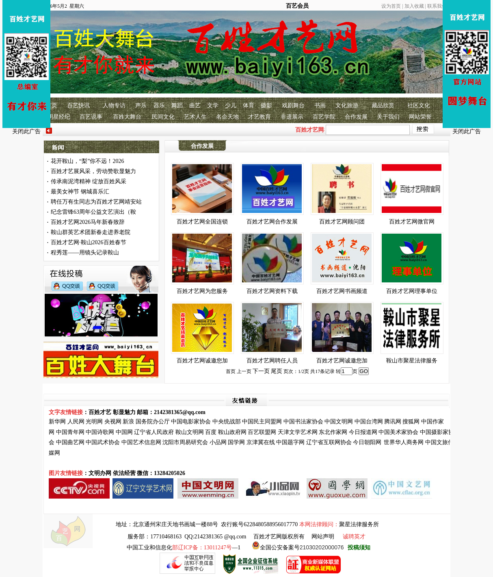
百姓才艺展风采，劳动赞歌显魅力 (93, 171)
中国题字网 (290, 442)
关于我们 (388, 117)
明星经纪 (59, 117)
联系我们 (437, 6)
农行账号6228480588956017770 (259, 524)
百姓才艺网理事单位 (411, 291)
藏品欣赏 (383, 105)
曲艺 (195, 105)
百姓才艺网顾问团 (342, 222)
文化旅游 (346, 105)
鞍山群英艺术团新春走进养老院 (90, 232)
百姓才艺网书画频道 (342, 291)
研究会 (199, 442)
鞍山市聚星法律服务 (411, 361)
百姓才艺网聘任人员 (272, 361)
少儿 (230, 105)
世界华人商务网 (404, 442)
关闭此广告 (26, 131)
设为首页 (391, 6)
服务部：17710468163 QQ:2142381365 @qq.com (187, 537)
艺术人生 (195, 117)
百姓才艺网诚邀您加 (202, 361)
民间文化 (163, 117)
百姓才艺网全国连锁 (202, 222)
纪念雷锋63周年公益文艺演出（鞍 (93, 212)
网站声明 (322, 537)
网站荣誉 (420, 117)
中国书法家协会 (303, 422)
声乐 (141, 105)
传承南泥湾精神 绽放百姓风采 (88, 181)
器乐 (159, 105)
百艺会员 (297, 6)
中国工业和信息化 (149, 547)
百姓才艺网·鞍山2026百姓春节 (88, 242)
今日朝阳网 (367, 442)
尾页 (276, 371)
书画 (320, 105)
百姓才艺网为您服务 (202, 291)
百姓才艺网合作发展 (272, 222)
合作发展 (356, 117)
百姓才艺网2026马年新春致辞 (88, 222)
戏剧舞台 (293, 105)
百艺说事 (91, 117)
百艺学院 (324, 117)
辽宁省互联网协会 (329, 442)
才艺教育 (259, 117)
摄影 (266, 105)
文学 (212, 105)
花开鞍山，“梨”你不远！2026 (87, 161)
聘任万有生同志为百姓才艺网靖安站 (96, 202)
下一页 (261, 371)
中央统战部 (226, 422)
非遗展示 (292, 117)
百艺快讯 (78, 105)
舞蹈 (177, 105)
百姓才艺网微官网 (412, 222)
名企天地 (227, 117)
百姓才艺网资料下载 (272, 291)
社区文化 (418, 105)
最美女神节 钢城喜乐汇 (80, 192)
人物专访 (114, 105)
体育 (248, 105)
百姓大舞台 (127, 117)
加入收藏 (414, 6)
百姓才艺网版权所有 (279, 537)
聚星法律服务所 (359, 524)
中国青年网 (70, 432)
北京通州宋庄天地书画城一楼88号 (175, 524)
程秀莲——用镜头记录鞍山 (85, 252)
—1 (206, 547)
